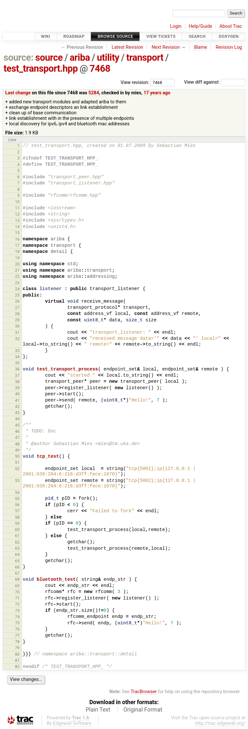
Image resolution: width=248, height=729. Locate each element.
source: (19, 57)
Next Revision (165, 47)
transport (144, 57)
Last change (18, 93)
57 (17, 510)
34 (17, 356)
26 (17, 301)
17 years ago (157, 93)
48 (17, 444)
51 (17, 462)
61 (17, 535)
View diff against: (214, 82)
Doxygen (229, 36)
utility (108, 57)
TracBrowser (144, 691)
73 (17, 610)
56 (17, 504)
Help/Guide (200, 26)
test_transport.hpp (41, 68)
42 (17, 406)
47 (17, 437)
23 (17, 282)
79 (17, 647)
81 (17, 660)
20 (17, 264)
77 (17, 635)
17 (17, 245)
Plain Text (98, 709)
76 (17, 629)
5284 (93, 93)
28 (17, 313)
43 (17, 412)
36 (17, 369)
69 (17, 585)
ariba (80, 57)
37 (17, 375)
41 (17, 400)
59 (17, 523)
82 (17, 666)
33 (17, 350)
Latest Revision (127, 47)
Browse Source (115, 36)
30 (17, 326)
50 (17, 456)
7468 (100, 68)
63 (17, 548)
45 (17, 425)
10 (17, 201)
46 (17, 431)
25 (17, 295)
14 (17, 226)
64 (17, 554)
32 (17, 338)
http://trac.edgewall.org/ (220, 723)
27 (17, 307)
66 (17, 567)
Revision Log (229, 47)
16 (17, 239)
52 (17, 468)
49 (17, 450)
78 (17, 641)
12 (17, 214)
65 (17, 560)
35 (17, 362)
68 (17, 579)
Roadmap (74, 36)
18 (17, 251)
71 (17, 598)
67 (17, 573)
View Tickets (160, 36)
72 (17, 604)
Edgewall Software (72, 723)
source (49, 57)
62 (17, 542)
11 (17, 207)
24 (17, 288)
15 (17, 232)
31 (17, 332)
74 (17, 616)
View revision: (135, 82)
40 (17, 393)
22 (17, 276)
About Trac (231, 26)
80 (17, 654)
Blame (200, 47)
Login (175, 26)
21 (17, 270)
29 (17, 320)
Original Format (142, 709)
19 (17, 257)
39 (17, 387)
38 (17, 381)
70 (17, 591)
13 (17, 220)
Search (197, 36)
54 (17, 492)
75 (17, 622)
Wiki (45, 36)
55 (17, 498)
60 (17, 529)
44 (17, 418)
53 (17, 480)
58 (17, 517)
